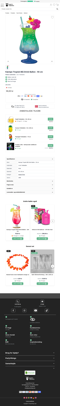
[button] (30, 352)
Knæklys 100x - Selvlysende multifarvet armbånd (25, 145)
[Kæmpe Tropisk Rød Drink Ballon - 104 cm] (17, 238)
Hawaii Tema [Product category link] (21, 174)
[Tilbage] (8, 61)
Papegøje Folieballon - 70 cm (23, 136)
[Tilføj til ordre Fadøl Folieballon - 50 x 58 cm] (50, 119)
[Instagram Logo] (24, 310)
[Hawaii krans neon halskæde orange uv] (17, 283)
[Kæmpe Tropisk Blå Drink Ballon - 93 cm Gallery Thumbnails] (7, 67)
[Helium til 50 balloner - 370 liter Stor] (42, 238)
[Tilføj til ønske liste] (52, 17)
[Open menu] (2, 5)
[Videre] (51, 61)
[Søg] (57, 9)
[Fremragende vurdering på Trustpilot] (30, 1)
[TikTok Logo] (47, 310)
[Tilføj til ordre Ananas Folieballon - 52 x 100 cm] (50, 127)
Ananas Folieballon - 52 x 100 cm (24, 128)
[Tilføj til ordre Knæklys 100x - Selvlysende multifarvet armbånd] (50, 145)
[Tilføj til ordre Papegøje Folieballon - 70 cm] (50, 136)
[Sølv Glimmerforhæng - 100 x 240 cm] (42, 283)
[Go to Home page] (9, 5)
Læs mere (8, 84)
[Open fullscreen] (30, 39)
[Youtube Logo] (36, 310)
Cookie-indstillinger (30, 401)
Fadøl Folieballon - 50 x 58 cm (23, 119)
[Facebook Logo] (13, 310)
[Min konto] (51, 5)
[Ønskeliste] (54, 5)
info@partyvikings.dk (30, 388)
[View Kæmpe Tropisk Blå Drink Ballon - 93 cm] (7, 67)
